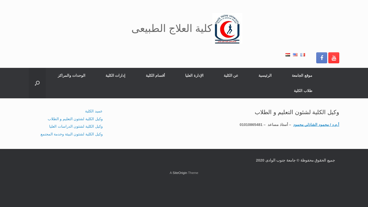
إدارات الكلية (116, 75)
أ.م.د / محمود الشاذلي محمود (316, 124)
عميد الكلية (94, 111)
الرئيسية (265, 75)
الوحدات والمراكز (71, 75)
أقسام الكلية (155, 75)
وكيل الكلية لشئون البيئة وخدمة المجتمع (72, 134)
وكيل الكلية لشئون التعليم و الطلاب (75, 119)
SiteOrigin (179, 173)
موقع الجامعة (302, 75)
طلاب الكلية (303, 91)
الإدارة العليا (194, 75)
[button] (37, 83)
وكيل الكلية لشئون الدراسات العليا (75, 126)
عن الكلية (231, 75)
